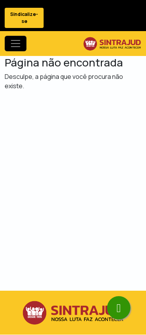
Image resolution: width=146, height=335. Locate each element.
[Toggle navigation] (15, 43)
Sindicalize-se (24, 17)
